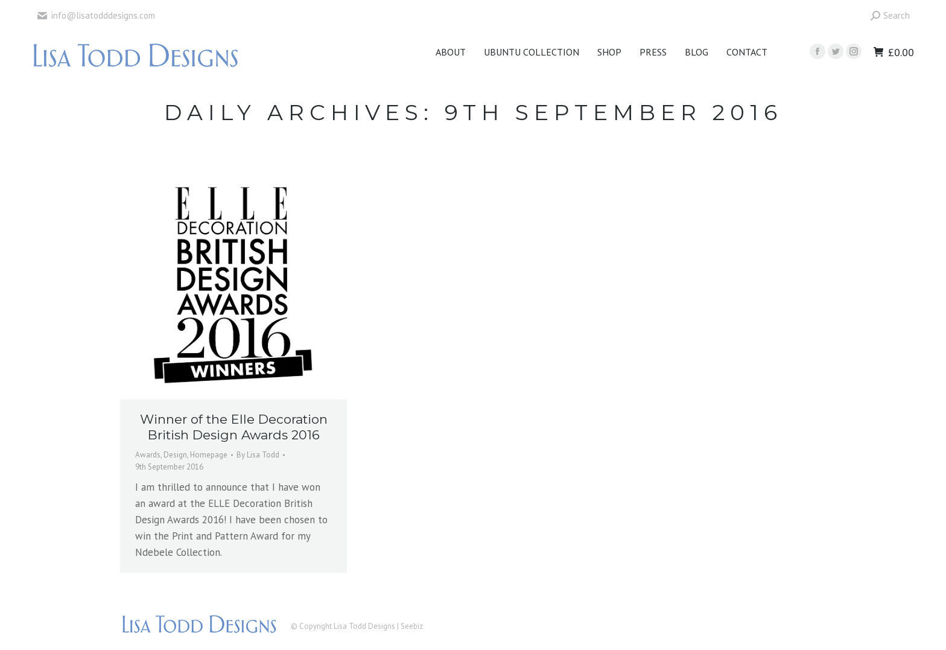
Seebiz (412, 626)
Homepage (208, 455)
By (258, 455)
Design (175, 455)
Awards (147, 455)
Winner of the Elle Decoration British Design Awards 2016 (234, 427)
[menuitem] (451, 52)
